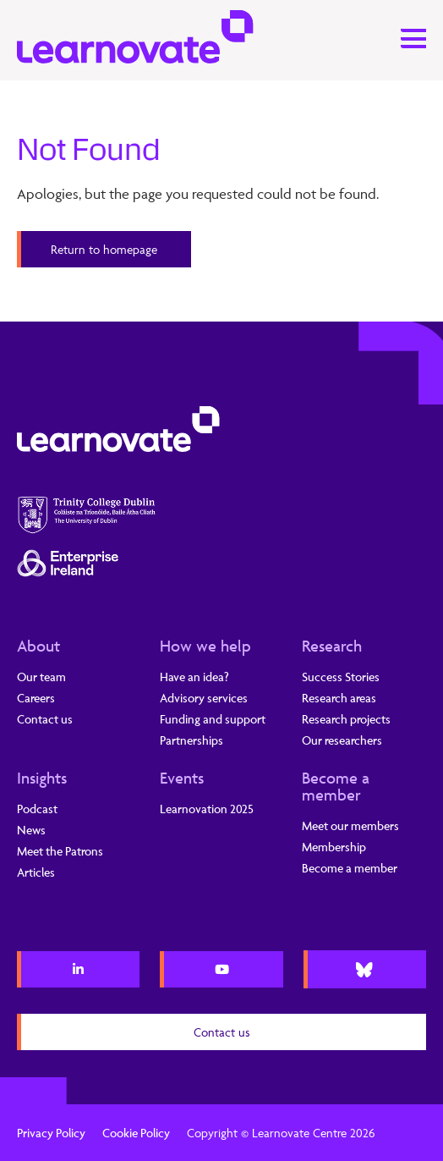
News (31, 830)
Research (332, 645)
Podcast (37, 808)
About (38, 645)
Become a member (335, 786)
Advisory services (204, 698)
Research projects (346, 719)
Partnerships (191, 740)
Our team (41, 676)
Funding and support (212, 719)
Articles (36, 872)
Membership (334, 846)
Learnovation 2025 (207, 808)
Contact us (45, 719)
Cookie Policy (136, 1132)
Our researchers (342, 740)
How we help (205, 645)
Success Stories (341, 676)
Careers (36, 698)
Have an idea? (194, 676)
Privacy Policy (51, 1132)
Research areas (339, 698)
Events (182, 777)
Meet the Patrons (60, 851)
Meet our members (350, 825)
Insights (42, 777)
